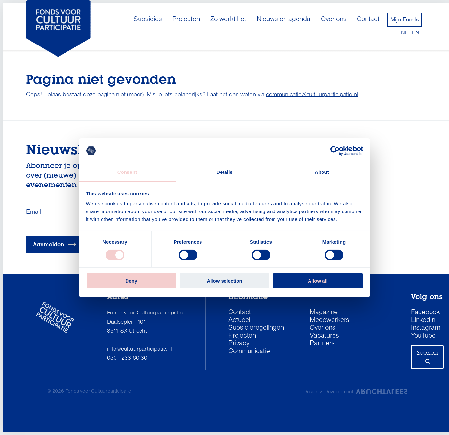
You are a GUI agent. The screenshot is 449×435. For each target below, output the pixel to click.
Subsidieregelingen (256, 328)
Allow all (318, 281)
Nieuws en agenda (283, 19)
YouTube (423, 336)
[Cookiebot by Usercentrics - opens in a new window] (335, 151)
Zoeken (427, 356)
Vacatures (324, 336)
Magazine (324, 312)
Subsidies (148, 19)
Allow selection (224, 281)
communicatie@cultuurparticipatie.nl (312, 94)
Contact (368, 19)
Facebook (425, 312)
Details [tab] (224, 172)
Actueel (239, 320)
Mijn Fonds (404, 19)
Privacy (238, 344)
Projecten (186, 19)
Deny (131, 281)
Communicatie (249, 351)
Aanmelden (54, 244)
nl (404, 33)
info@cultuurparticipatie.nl (139, 349)
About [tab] (322, 172)
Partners (322, 344)
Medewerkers (329, 320)
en (415, 33)
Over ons (333, 19)
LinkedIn (423, 320)
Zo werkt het (228, 19)
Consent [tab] (127, 172)
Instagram (425, 328)
